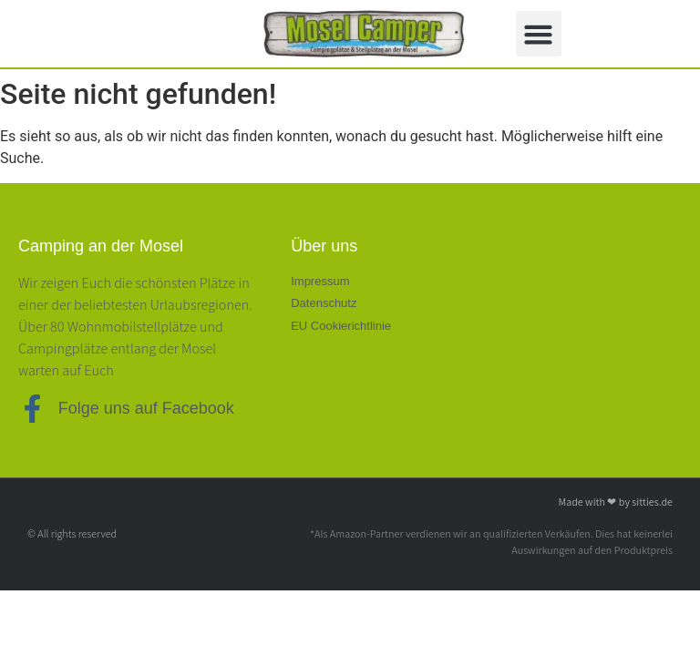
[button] (538, 33)
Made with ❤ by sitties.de (616, 501)
